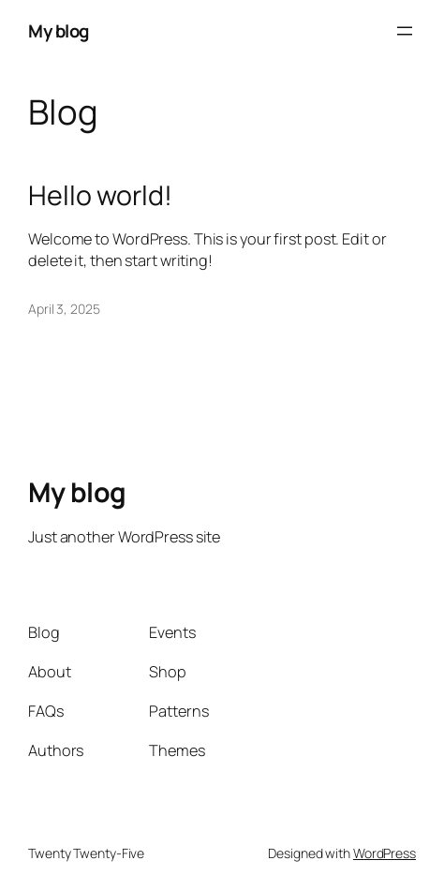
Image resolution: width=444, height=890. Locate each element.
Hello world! (100, 196)
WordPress (384, 853)
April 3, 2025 (64, 309)
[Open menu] (404, 31)
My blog (58, 31)
